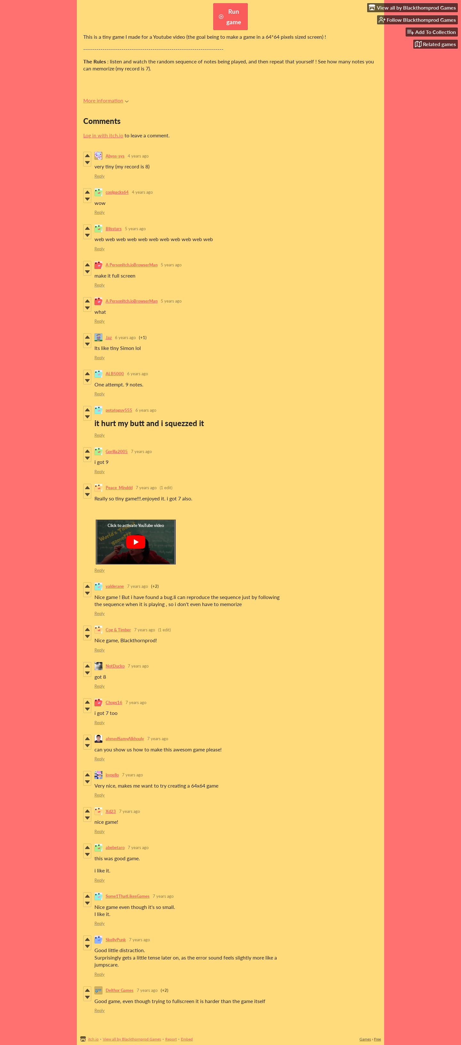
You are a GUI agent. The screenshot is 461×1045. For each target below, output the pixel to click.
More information (106, 100)
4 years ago (138, 155)
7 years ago (141, 451)
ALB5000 (115, 373)
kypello (112, 774)
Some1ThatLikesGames (128, 896)
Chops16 (114, 702)
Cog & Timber (118, 629)
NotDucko (115, 665)
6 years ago (125, 337)
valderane (115, 586)
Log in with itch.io (103, 135)
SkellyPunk (116, 939)
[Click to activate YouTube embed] (136, 542)
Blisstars (114, 228)
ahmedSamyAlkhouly (125, 738)
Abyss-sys (115, 155)
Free (377, 1039)
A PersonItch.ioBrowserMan (132, 264)
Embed (187, 1039)
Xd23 (111, 811)
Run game (230, 17)
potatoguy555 (119, 410)
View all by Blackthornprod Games (132, 1039)
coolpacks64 (117, 192)
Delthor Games (119, 990)
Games (365, 1039)
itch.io (93, 1039)
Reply (99, 176)
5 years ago (135, 228)
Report (171, 1039)
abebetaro (115, 847)
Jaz (109, 337)
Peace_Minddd (119, 487)
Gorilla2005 (117, 451)
